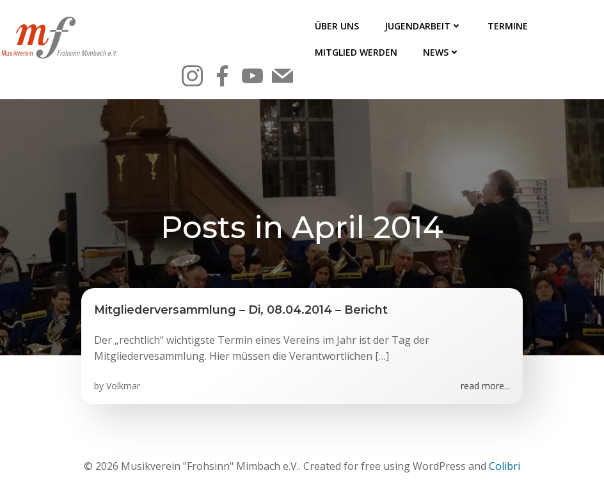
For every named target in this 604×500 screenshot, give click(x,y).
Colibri (504, 466)
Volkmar (123, 386)
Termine (508, 26)
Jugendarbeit (423, 26)
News (441, 52)
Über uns (337, 26)
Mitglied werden (356, 52)
